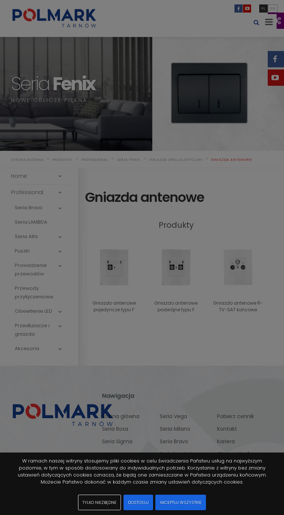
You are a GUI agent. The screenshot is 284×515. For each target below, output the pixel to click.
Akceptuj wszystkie (181, 502)
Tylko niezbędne (99, 502)
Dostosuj (138, 502)
